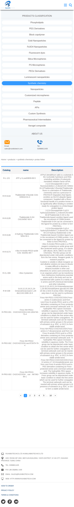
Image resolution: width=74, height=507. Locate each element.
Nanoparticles (37, 89)
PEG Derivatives (37, 28)
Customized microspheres (37, 95)
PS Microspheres (37, 65)
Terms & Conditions (9, 495)
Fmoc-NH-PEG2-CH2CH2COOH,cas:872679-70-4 (26, 343)
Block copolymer (37, 35)
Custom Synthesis (37, 113)
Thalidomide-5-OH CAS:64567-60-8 (26, 218)
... (47, 395)
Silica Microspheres (37, 59)
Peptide (36, 101)
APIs (37, 107)
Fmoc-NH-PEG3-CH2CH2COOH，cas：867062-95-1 (26, 374)
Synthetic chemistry (37, 83)
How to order (7, 486)
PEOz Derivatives (37, 71)
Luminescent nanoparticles (36, 77)
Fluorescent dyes (37, 53)
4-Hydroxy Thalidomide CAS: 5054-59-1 (27, 235)
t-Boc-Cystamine (26, 273)
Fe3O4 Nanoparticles (37, 47)
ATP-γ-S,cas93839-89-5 (26, 178)
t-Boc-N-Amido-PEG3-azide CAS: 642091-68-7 (26, 252)
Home (3, 159)
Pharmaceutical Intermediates (37, 120)
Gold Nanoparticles (37, 41)
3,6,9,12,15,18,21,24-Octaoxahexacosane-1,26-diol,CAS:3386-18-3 (26, 291)
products (11, 159)
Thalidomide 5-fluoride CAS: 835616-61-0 (26, 196)
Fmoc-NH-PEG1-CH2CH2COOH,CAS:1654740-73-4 (26, 312)
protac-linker (40, 159)
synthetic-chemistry (25, 159)
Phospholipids (37, 22)
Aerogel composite (37, 126)
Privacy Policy (7, 490)
